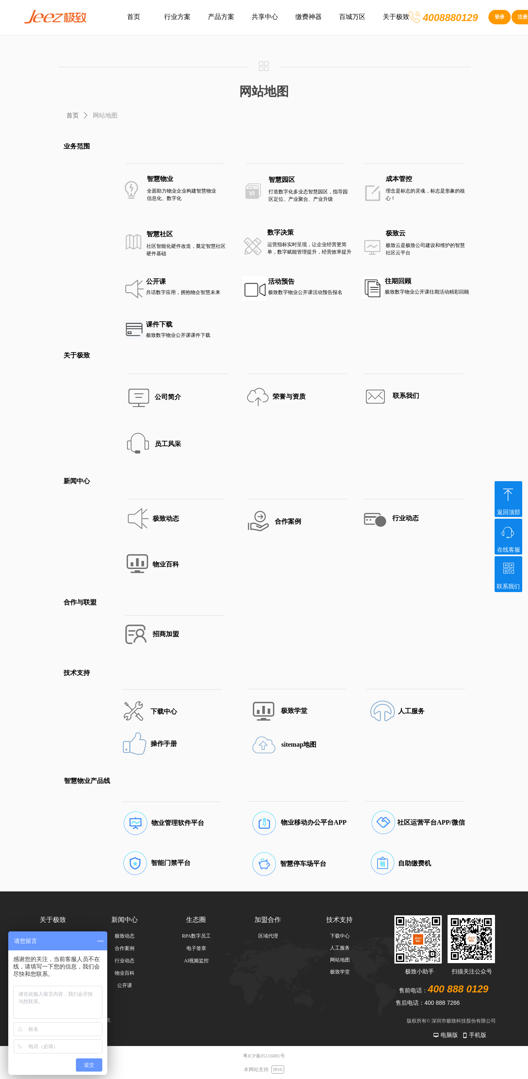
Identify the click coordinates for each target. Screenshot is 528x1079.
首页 (72, 115)
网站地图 (105, 115)
